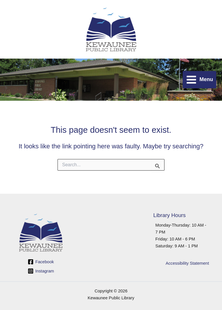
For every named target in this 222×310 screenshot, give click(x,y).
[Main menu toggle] (199, 79)
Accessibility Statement (187, 263)
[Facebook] (41, 262)
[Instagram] (41, 271)
